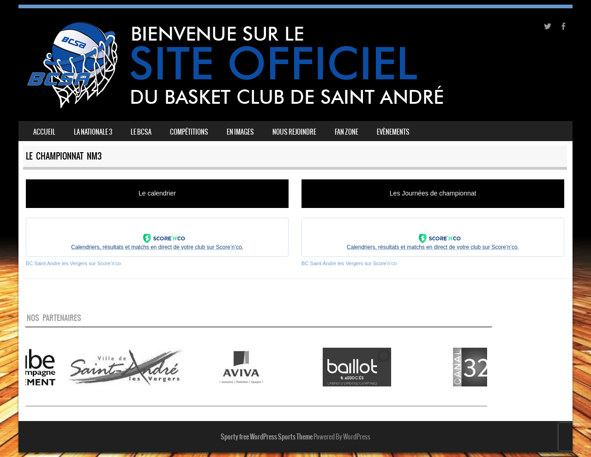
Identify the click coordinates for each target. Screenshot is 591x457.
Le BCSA (141, 132)
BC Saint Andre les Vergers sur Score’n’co (73, 263)
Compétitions (189, 132)
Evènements (393, 132)
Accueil (44, 132)
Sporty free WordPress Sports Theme (267, 437)
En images (240, 132)
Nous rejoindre (294, 132)
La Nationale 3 (93, 132)
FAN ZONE (346, 132)
